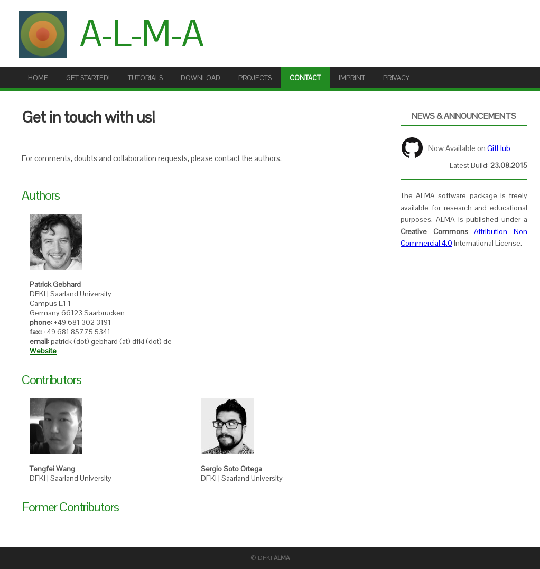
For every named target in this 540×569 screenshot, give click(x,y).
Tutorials (145, 77)
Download (200, 77)
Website (43, 351)
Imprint (352, 77)
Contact (305, 77)
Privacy (396, 77)
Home (38, 77)
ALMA (282, 558)
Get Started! (88, 77)
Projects (255, 77)
